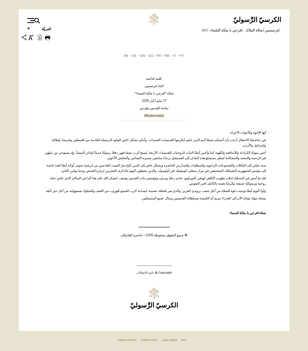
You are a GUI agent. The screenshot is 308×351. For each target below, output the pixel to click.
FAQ (183, 340)
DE (134, 56)
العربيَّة (42, 30)
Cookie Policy (149, 340)
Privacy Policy (127, 340)
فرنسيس (271, 30)
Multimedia (154, 115)
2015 (205, 30)
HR (167, 56)
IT (174, 56)
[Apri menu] (30, 20)
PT (182, 56)
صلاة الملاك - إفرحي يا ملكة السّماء (236, 30)
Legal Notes (169, 340)
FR (159, 56)
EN (143, 56)
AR (126, 56)
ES (151, 56)
